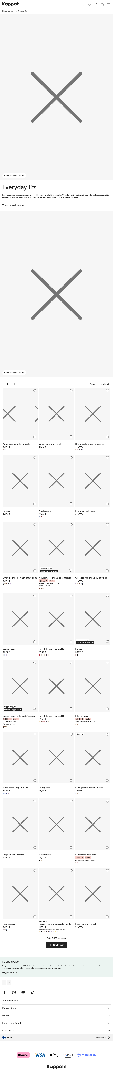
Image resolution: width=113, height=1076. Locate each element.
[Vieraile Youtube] (23, 992)
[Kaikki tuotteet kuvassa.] (56, 97)
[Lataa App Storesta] (4, 982)
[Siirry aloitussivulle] (11, 4)
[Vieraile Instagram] (14, 992)
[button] (56, 945)
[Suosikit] (89, 4)
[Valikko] (108, 4)
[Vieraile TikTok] (32, 992)
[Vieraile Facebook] (4, 992)
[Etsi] (83, 4)
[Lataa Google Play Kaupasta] (9, 982)
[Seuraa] (71, 570)
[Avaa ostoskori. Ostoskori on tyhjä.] (102, 4)
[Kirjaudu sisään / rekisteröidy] (96, 4)
